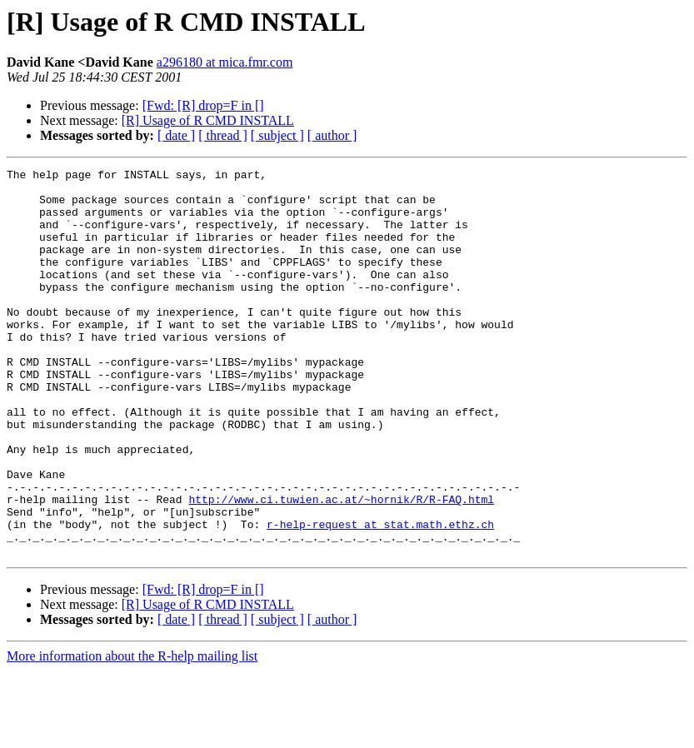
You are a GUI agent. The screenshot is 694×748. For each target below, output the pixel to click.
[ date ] (176, 135)
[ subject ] (277, 135)
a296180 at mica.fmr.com (225, 62)
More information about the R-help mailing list (132, 733)
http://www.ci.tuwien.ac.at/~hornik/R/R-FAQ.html (341, 566)
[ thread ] (222, 135)
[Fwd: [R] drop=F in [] (203, 105)
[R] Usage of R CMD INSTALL (208, 120)
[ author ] (332, 135)
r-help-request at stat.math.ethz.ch (380, 596)
